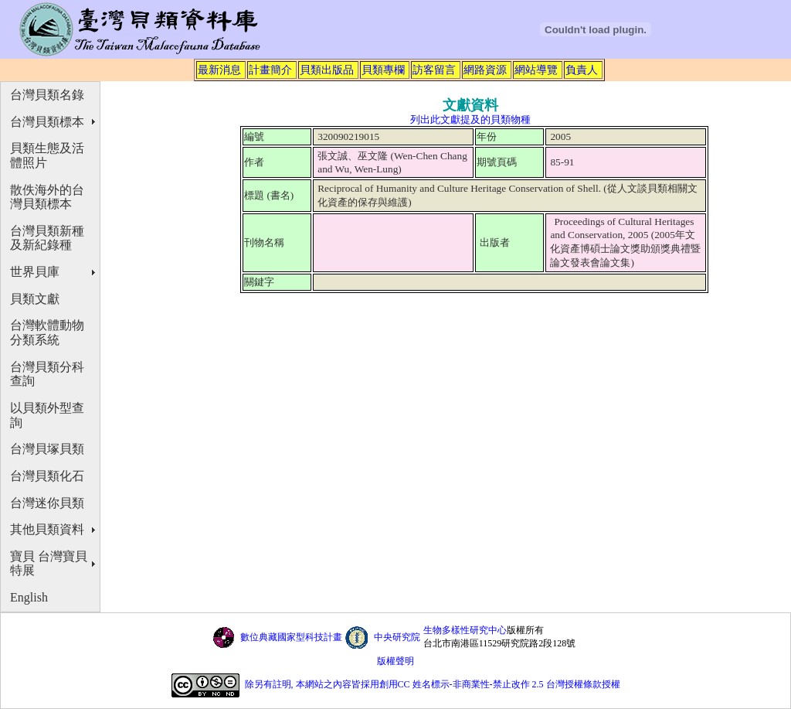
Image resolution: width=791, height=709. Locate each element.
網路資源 (485, 69)
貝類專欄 (383, 69)
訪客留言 (434, 69)
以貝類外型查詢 (47, 415)
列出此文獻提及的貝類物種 (470, 119)
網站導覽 (536, 69)
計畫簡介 (270, 69)
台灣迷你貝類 (47, 503)
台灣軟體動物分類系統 (47, 332)
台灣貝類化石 (47, 475)
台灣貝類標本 (47, 121)
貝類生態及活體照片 (47, 155)
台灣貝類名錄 (47, 94)
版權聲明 (395, 661)
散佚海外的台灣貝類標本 (47, 197)
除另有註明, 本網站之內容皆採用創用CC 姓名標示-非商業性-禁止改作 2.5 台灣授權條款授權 (432, 684)
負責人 (581, 69)
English (29, 597)
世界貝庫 (34, 271)
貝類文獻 (34, 298)
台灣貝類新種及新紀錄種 (47, 238)
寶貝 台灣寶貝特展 (48, 564)
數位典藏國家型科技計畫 (291, 637)
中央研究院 (397, 637)
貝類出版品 (327, 69)
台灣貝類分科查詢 (47, 374)
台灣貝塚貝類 (47, 448)
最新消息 (219, 69)
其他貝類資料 (47, 529)
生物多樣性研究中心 (465, 630)
